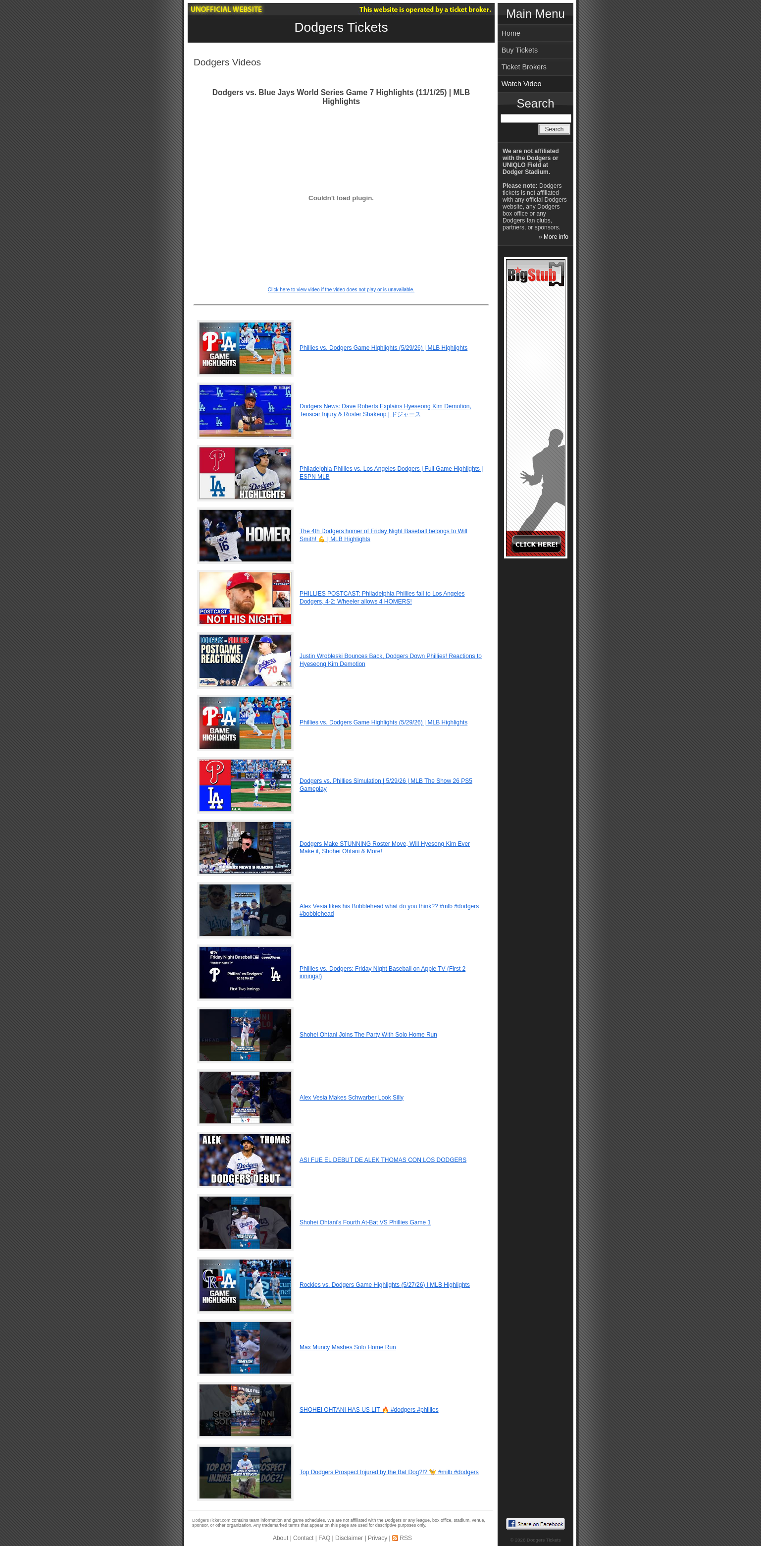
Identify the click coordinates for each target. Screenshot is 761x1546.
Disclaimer (349, 1538)
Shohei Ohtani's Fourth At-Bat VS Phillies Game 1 (365, 1222)
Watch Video (522, 84)
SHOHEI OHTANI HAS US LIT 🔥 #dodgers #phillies (369, 1409)
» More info (553, 236)
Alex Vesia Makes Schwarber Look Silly (352, 1097)
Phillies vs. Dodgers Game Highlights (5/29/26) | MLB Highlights (383, 347)
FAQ (324, 1538)
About (280, 1538)
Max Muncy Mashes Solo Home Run (348, 1347)
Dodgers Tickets (341, 27)
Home (511, 33)
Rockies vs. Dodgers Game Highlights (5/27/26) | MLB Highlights (385, 1284)
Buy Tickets (520, 50)
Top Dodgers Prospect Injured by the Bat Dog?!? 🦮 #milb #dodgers (389, 1472)
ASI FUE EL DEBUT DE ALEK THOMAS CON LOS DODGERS (383, 1160)
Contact (303, 1538)
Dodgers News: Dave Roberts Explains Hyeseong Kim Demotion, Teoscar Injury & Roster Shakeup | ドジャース (385, 410)
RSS (406, 1538)
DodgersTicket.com (211, 1520)
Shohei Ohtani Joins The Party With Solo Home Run (368, 1034)
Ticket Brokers (524, 67)
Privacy (377, 1538)
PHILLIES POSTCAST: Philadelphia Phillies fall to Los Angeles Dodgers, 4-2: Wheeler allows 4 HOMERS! (382, 597)
